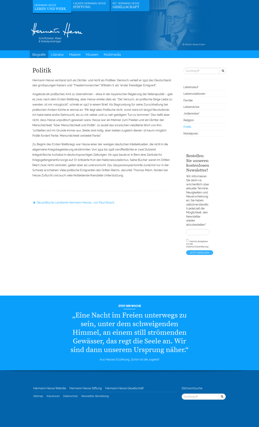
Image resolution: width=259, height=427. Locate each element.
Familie (188, 100)
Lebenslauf (190, 87)
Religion (188, 120)
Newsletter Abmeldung (95, 396)
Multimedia (112, 54)
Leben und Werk (50, 9)
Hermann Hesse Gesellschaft (124, 388)
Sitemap (38, 396)
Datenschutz (70, 396)
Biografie (39, 54)
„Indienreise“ (191, 113)
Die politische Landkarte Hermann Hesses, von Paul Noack (73, 202)
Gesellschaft (126, 7)
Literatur (57, 54)
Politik (187, 127)
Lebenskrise (191, 107)
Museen (92, 54)
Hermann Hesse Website (49, 388)
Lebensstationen (194, 93)
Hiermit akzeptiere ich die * (198, 243)
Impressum (53, 396)
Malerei (75, 54)
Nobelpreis (190, 133)
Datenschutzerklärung (197, 246)
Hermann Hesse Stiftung (85, 388)
